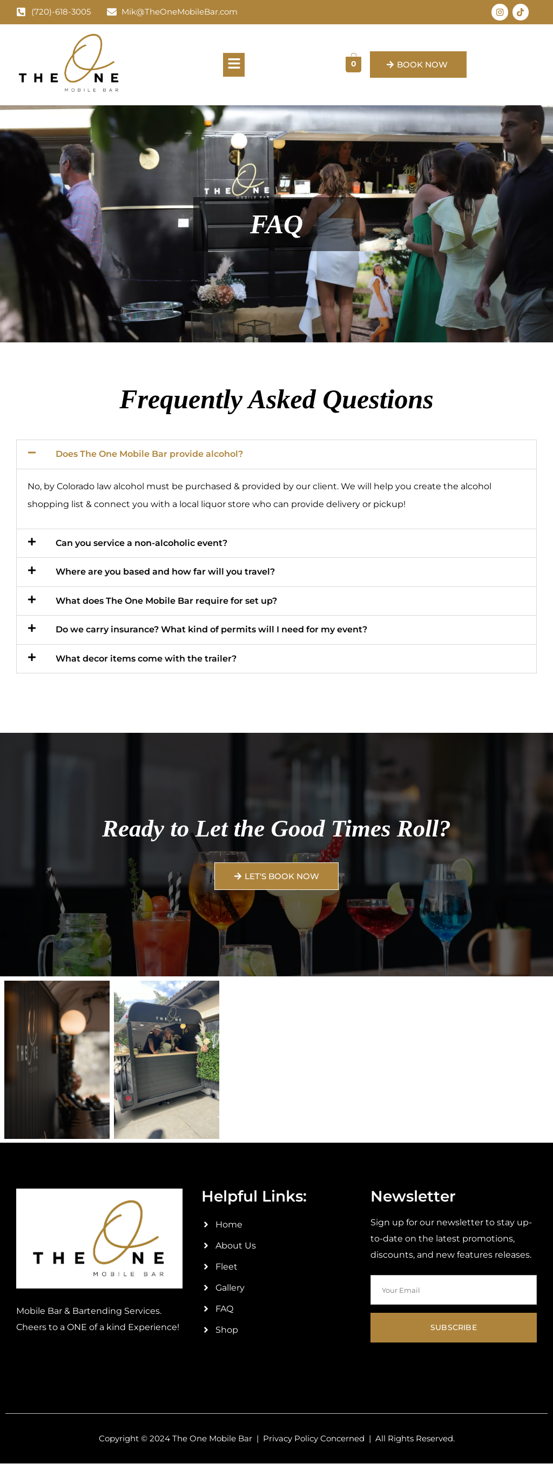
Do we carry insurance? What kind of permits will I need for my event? (211, 630)
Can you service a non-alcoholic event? (141, 544)
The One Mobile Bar (212, 1439)
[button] (234, 65)
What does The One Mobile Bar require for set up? (166, 601)
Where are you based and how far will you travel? (165, 573)
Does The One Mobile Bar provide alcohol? (149, 455)
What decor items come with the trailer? (146, 659)
